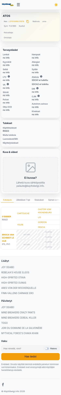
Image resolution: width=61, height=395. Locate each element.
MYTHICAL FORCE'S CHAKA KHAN (19, 333)
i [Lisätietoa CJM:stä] (38, 96)
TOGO (4, 323)
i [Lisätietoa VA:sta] (8, 84)
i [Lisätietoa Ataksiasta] (41, 76)
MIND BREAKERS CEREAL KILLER (18, 317)
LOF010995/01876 (16, 21)
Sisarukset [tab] (39, 200)
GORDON (42, 222)
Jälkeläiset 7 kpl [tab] (23, 200)
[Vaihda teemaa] (56, 5)
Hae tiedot (30, 356)
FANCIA (41, 227)
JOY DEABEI (7, 267)
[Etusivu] (8, 5)
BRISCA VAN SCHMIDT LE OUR (8, 237)
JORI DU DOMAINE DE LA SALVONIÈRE (21, 328)
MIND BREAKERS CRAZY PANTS (18, 312)
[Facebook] (3, 385)
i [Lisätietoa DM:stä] (37, 88)
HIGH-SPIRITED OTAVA (13, 277)
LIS (39, 217)
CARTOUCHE (23, 213)
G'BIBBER (6, 216)
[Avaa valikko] (18, 4)
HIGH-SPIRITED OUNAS (13, 282)
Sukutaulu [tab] (7, 200)
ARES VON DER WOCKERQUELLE (18, 288)
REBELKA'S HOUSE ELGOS (15, 272)
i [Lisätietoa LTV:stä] (8, 76)
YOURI (20, 224)
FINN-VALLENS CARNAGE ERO (17, 293)
